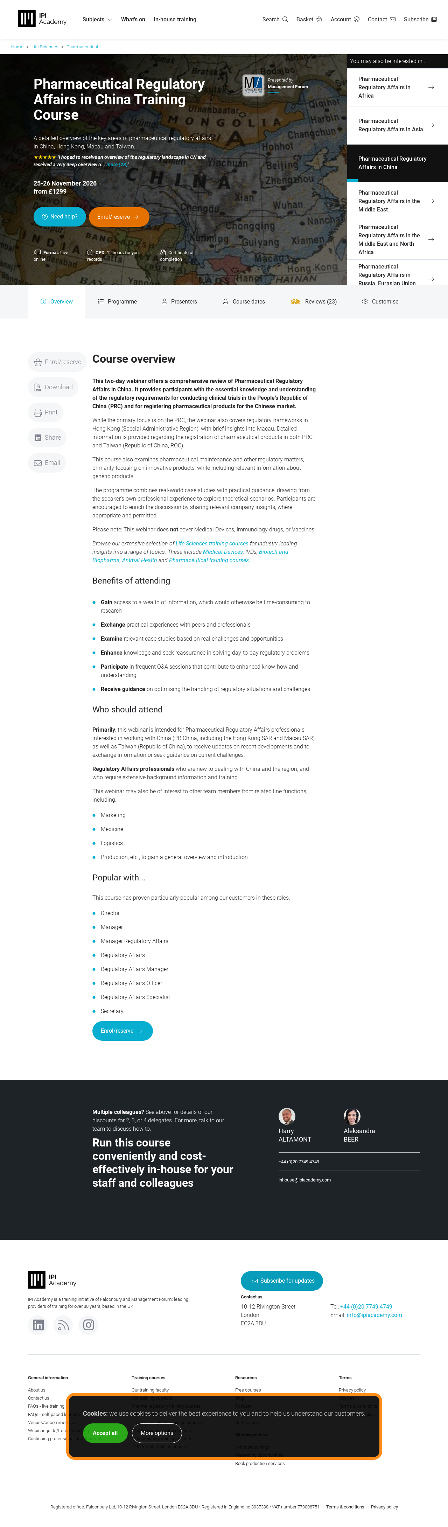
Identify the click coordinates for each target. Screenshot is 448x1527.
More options (157, 1433)
